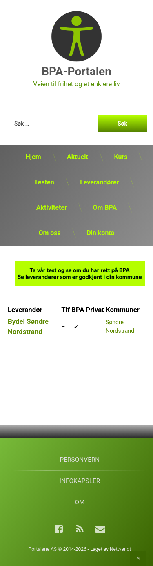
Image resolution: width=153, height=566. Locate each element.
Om (79, 502)
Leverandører (99, 182)
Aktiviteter (51, 207)
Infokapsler (80, 481)
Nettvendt (120, 549)
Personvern (80, 459)
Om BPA (105, 207)
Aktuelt (77, 157)
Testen (44, 182)
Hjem (33, 157)
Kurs (120, 157)
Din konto (100, 233)
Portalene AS (43, 549)
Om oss (49, 233)
